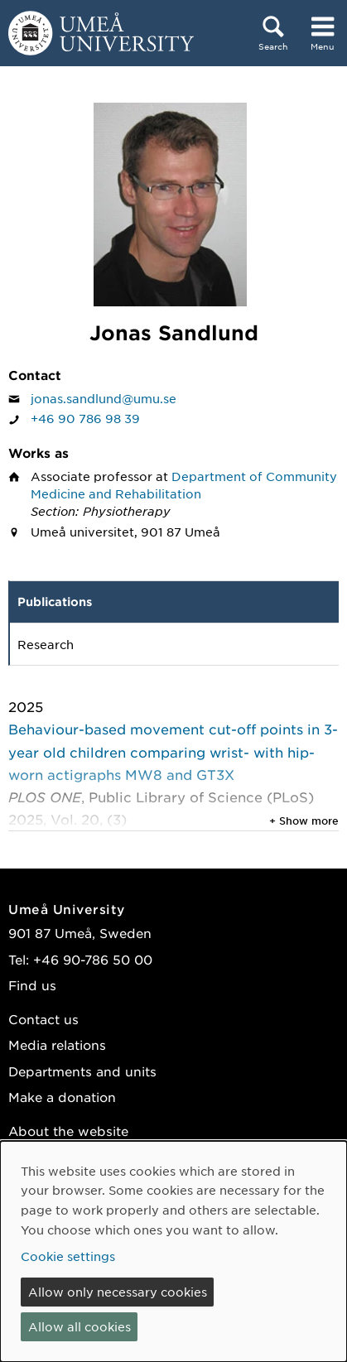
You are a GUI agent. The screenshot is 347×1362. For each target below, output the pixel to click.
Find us (32, 985)
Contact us (43, 1019)
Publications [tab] (54, 601)
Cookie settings (68, 1256)
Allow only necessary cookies (117, 1291)
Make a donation (62, 1097)
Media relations (57, 1044)
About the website (68, 1130)
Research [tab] (45, 644)
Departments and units (82, 1071)
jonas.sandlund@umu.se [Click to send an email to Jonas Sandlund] (103, 398)
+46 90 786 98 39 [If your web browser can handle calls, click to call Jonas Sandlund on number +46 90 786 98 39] (85, 418)
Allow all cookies (79, 1326)
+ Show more (304, 820)
